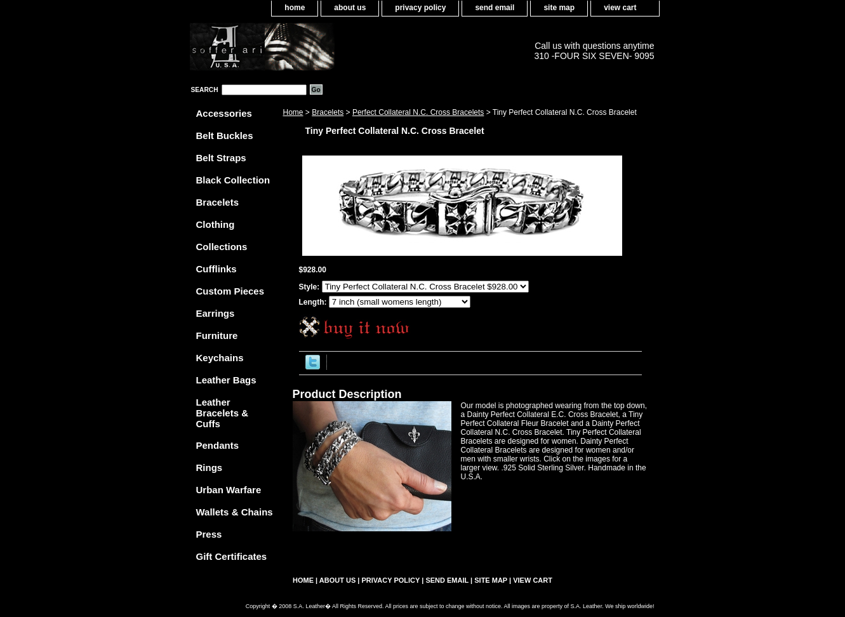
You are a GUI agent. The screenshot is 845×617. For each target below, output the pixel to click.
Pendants (217, 445)
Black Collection (233, 180)
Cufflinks (216, 268)
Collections (222, 246)
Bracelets (327, 112)
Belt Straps (221, 157)
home (294, 7)
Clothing (215, 224)
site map (559, 7)
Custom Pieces (230, 291)
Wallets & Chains (234, 512)
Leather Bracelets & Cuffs (222, 413)
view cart (620, 7)
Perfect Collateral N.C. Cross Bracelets (418, 112)
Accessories (224, 113)
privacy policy (420, 7)
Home (293, 112)
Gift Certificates (231, 556)
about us (350, 7)
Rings (209, 467)
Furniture (217, 335)
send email (494, 7)
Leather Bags (226, 380)
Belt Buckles (224, 135)
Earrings (215, 313)
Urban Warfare (229, 489)
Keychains (220, 357)
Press (209, 534)
